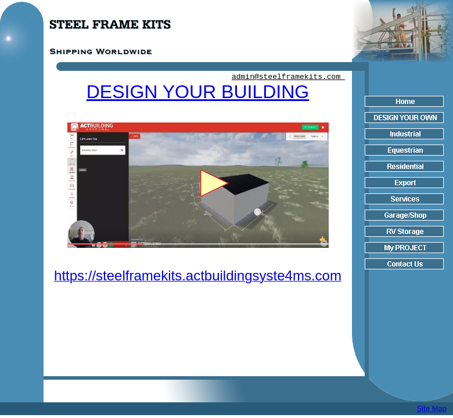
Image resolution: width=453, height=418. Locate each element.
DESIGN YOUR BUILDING (198, 91)
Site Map (432, 408)
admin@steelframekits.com (288, 77)
